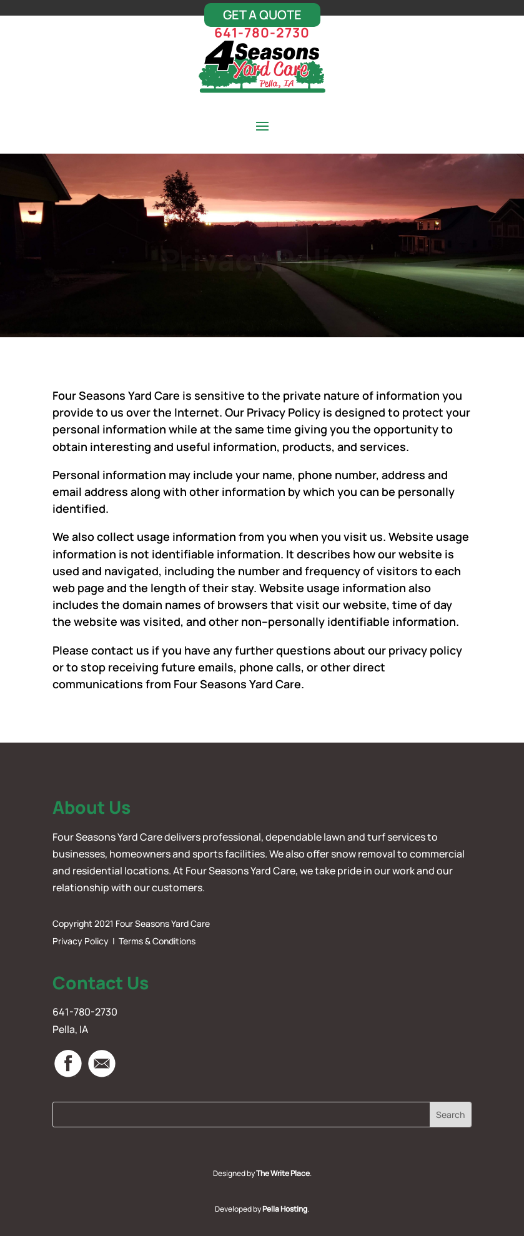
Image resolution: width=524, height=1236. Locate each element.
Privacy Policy (80, 941)
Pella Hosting (284, 1209)
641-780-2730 (262, 32)
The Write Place (283, 1173)
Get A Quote (262, 14)
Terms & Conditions (157, 941)
